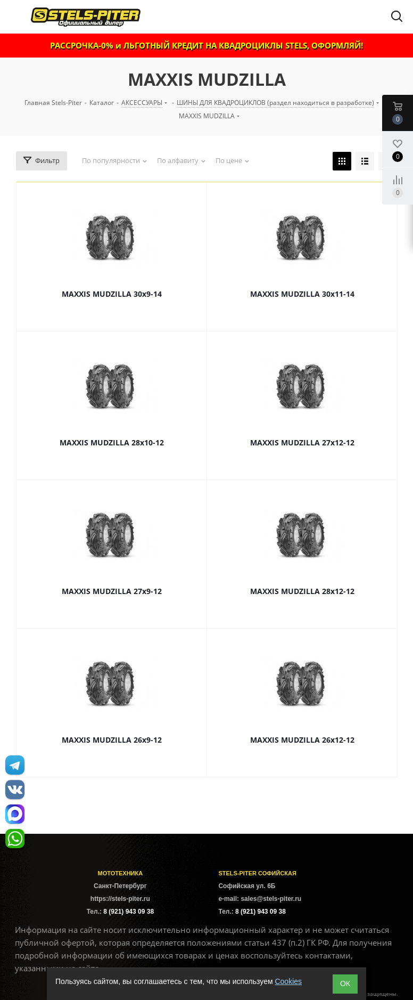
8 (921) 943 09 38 (128, 911)
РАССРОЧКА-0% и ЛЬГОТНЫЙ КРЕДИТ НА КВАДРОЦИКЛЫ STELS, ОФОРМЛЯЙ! (206, 45)
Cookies (288, 981)
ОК (345, 983)
